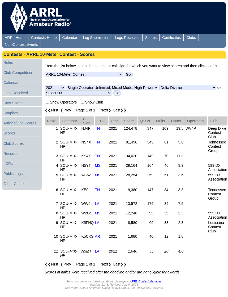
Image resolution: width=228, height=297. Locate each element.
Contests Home (44, 37)
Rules (8, 62)
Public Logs (13, 174)
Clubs (191, 37)
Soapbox (10, 113)
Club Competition (17, 72)
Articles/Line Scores (19, 123)
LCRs (8, 163)
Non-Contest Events (21, 44)
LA (97, 203)
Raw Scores (13, 103)
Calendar (70, 37)
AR (97, 236)
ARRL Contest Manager (145, 281)
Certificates (171, 37)
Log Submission (96, 37)
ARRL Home (15, 37)
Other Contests (15, 184)
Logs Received (127, 37)
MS (98, 165)
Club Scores (13, 143)
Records (10, 153)
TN (97, 128)
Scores (151, 37)
